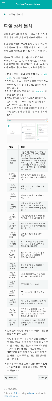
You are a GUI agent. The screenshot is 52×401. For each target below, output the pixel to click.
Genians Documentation (28, 4)
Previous (10, 378)
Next (43, 378)
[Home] (5, 14)
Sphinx (17, 393)
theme (31, 393)
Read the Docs (11, 396)
